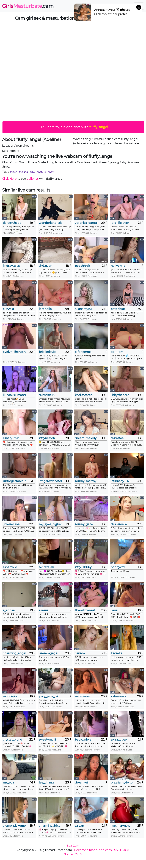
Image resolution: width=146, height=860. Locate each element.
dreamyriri (82, 782)
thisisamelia (119, 524)
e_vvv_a (8, 309)
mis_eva (8, 782)
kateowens (118, 696)
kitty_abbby (83, 567)
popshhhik (82, 265)
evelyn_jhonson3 (14, 352)
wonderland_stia (50, 223)
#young (23, 171)
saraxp (79, 825)
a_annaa (9, 610)
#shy (32, 171)
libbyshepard (120, 395)
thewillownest (85, 610)
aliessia (43, 610)
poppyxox (118, 567)
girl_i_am (117, 352)
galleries (32, 178)
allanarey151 (83, 309)
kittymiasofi (47, 438)
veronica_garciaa (86, 223)
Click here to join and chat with (73, 127)
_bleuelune (11, 524)
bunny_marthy (85, 481)
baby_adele (83, 739)
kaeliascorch (83, 395)
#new (51, 171)
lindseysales (11, 265)
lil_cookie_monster (14, 395)
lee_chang (46, 782)
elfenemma (83, 352)
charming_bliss (49, 825)
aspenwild (10, 567)
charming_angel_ (14, 653)
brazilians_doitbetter (122, 782)
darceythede (12, 223)
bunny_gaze (84, 524)
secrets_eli (46, 567)
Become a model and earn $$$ (96, 850)
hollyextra (118, 265)
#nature (41, 171)
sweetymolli (47, 739)
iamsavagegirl (48, 653)
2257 (78, 854)
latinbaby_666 (120, 481)
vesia (114, 610)
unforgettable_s (14, 481)
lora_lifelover (120, 223)
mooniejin (10, 696)
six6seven (45, 265)
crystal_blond (12, 739)
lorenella (45, 309)
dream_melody (86, 438)
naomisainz (82, 696)
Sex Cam (73, 845)
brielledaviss (47, 352)
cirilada (80, 653)
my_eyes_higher (50, 524)
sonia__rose (119, 739)
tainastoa (117, 438)
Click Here (9, 178)
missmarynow (120, 825)
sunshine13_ (47, 395)
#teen (13, 171)
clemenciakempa (14, 825)
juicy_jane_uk (49, 696)
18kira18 (116, 653)
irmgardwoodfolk (50, 481)
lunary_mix (11, 438)
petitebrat (118, 309)
